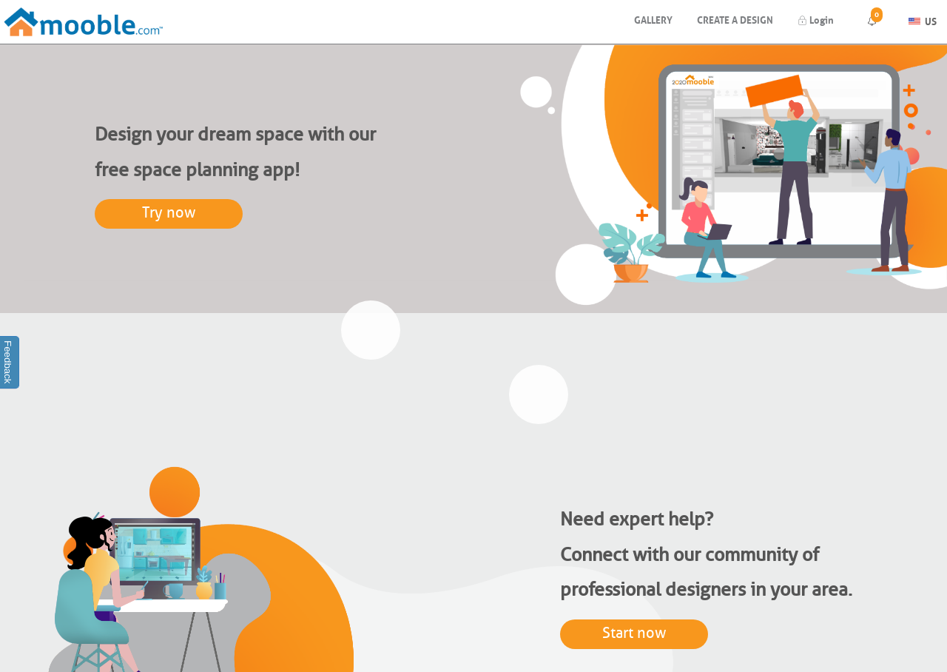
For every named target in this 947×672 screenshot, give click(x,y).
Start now (634, 633)
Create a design (735, 19)
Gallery (653, 19)
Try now (169, 213)
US (923, 19)
